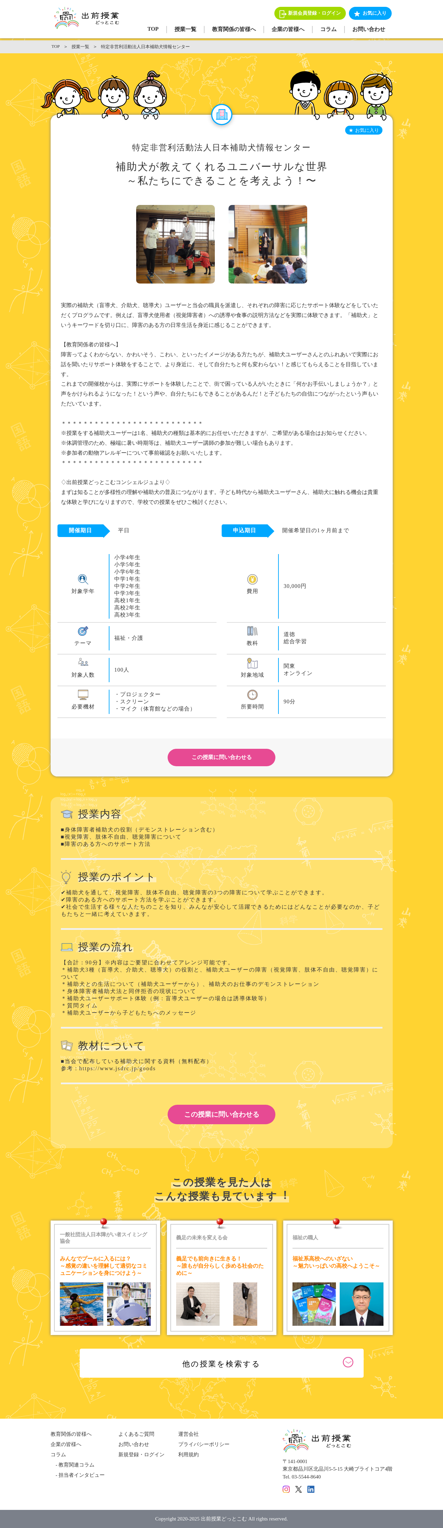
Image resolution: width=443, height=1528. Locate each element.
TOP (153, 29)
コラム (328, 29)
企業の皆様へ (288, 29)
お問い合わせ (368, 29)
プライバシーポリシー (204, 1444)
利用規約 (188, 1454)
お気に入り (375, 13)
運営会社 (188, 1434)
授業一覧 (185, 29)
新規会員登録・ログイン (314, 13)
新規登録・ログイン (141, 1454)
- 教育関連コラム (73, 1465)
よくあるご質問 (136, 1434)
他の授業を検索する (221, 1364)
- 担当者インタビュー (78, 1475)
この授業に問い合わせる (222, 757)
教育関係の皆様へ (234, 29)
